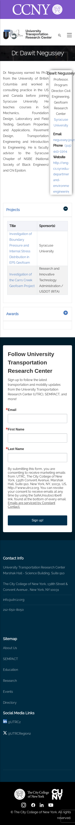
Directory (10, 703)
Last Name (16, 449)
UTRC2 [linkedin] (15, 722)
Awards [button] (12, 314)
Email (12, 410)
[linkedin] (5, 722)
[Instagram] (24, 806)
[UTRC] (32, 794)
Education (10, 670)
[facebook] (33, 806)
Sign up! (37, 520)
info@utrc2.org (13, 600)
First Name (16, 429)
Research (10, 681)
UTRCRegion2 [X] (20, 733)
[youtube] (51, 806)
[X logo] (5, 733)
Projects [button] (13, 210)
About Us (10, 648)
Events (8, 692)
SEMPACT (10, 659)
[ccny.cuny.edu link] (37, 5)
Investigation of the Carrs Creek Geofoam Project (22, 280)
